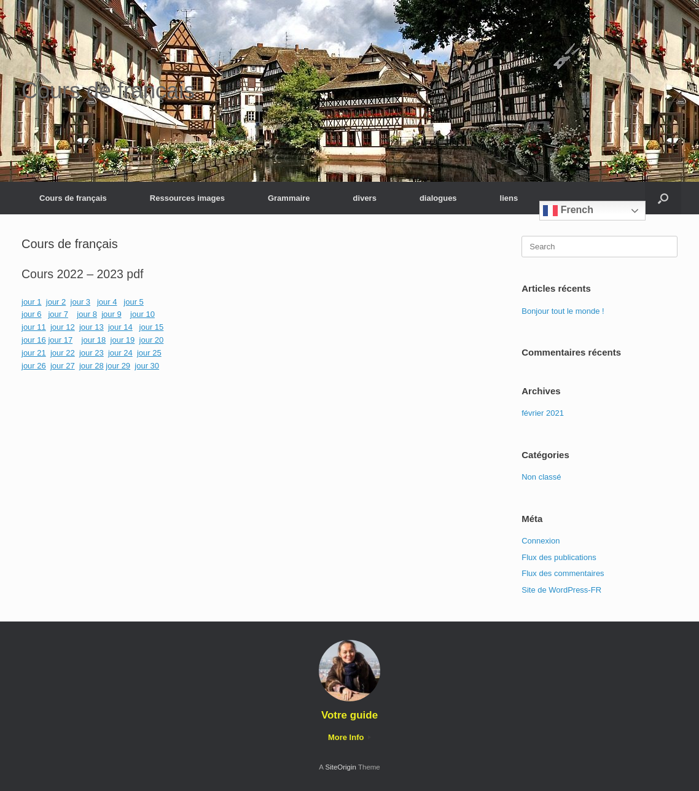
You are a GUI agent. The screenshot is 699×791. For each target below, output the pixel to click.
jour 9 (111, 314)
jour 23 (91, 352)
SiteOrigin (340, 767)
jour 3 (81, 301)
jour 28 (91, 365)
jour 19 (123, 340)
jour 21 (33, 352)
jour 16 (33, 340)
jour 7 (58, 314)
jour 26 (33, 365)
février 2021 (542, 413)
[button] (663, 198)
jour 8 (87, 314)
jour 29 (118, 365)
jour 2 (56, 301)
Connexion (540, 540)
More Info (349, 737)
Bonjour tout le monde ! (562, 311)
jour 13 (91, 327)
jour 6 (31, 314)
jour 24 (120, 352)
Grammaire (289, 198)
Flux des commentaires (562, 573)
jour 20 (151, 340)
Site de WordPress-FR (561, 589)
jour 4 (107, 301)
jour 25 (149, 352)
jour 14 (120, 327)
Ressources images (187, 198)
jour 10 (142, 314)
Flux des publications (558, 557)
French (568, 210)
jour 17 (60, 340)
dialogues (438, 198)
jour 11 (33, 327)
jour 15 (151, 327)
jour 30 (147, 365)
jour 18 (94, 340)
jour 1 (31, 301)
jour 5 (133, 301)
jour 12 (62, 327)
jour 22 (62, 352)
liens (509, 198)
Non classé (541, 476)
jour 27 (62, 365)
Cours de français (73, 198)
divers (365, 198)
